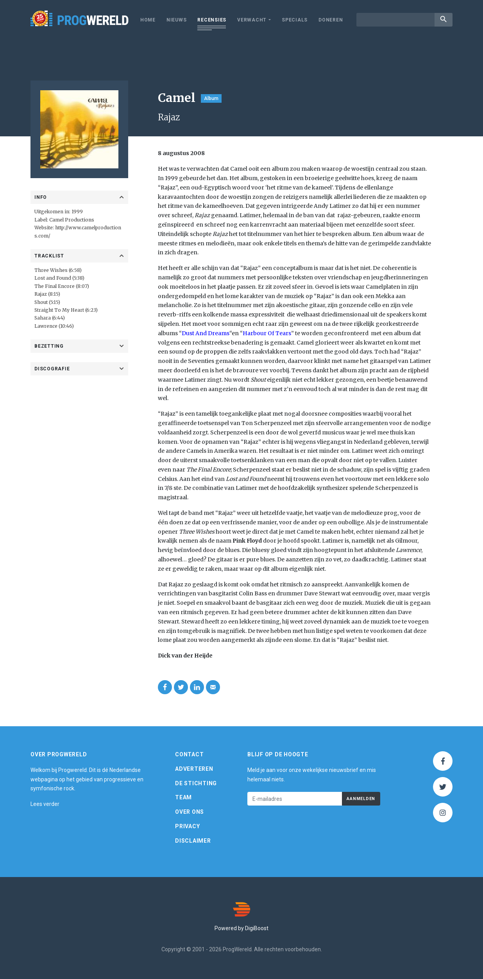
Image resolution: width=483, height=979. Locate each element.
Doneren (330, 20)
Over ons (189, 812)
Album (211, 98)
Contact (189, 754)
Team (183, 797)
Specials (295, 20)
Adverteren (194, 769)
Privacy (187, 826)
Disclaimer (193, 841)
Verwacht (252, 20)
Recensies (211, 20)
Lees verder (44, 804)
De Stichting (196, 783)
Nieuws (176, 20)
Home (148, 20)
